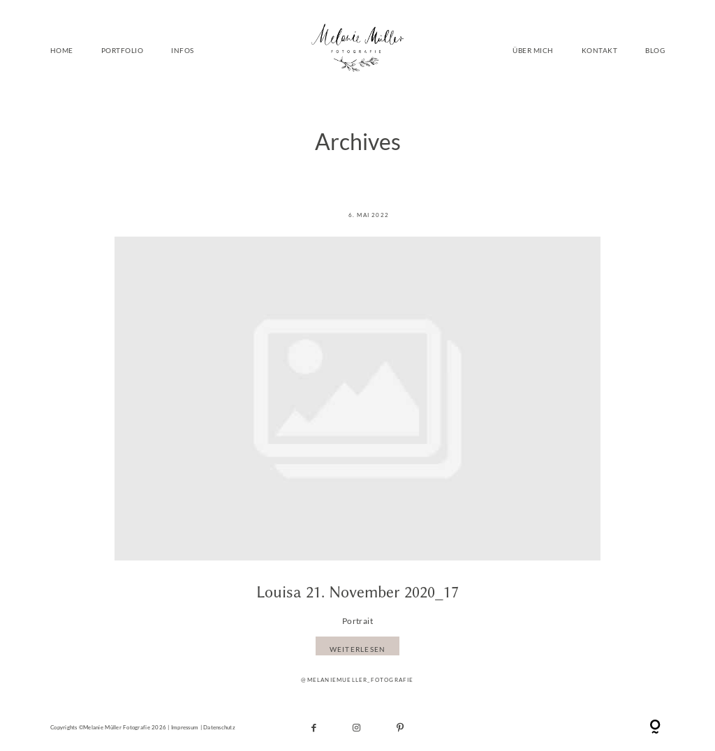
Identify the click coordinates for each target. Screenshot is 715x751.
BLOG (655, 50)
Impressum (184, 727)
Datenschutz (219, 727)
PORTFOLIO (122, 50)
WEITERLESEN (358, 649)
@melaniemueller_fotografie (357, 679)
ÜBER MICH (533, 50)
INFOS (182, 50)
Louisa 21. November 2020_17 (357, 592)
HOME (61, 50)
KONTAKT (599, 50)
